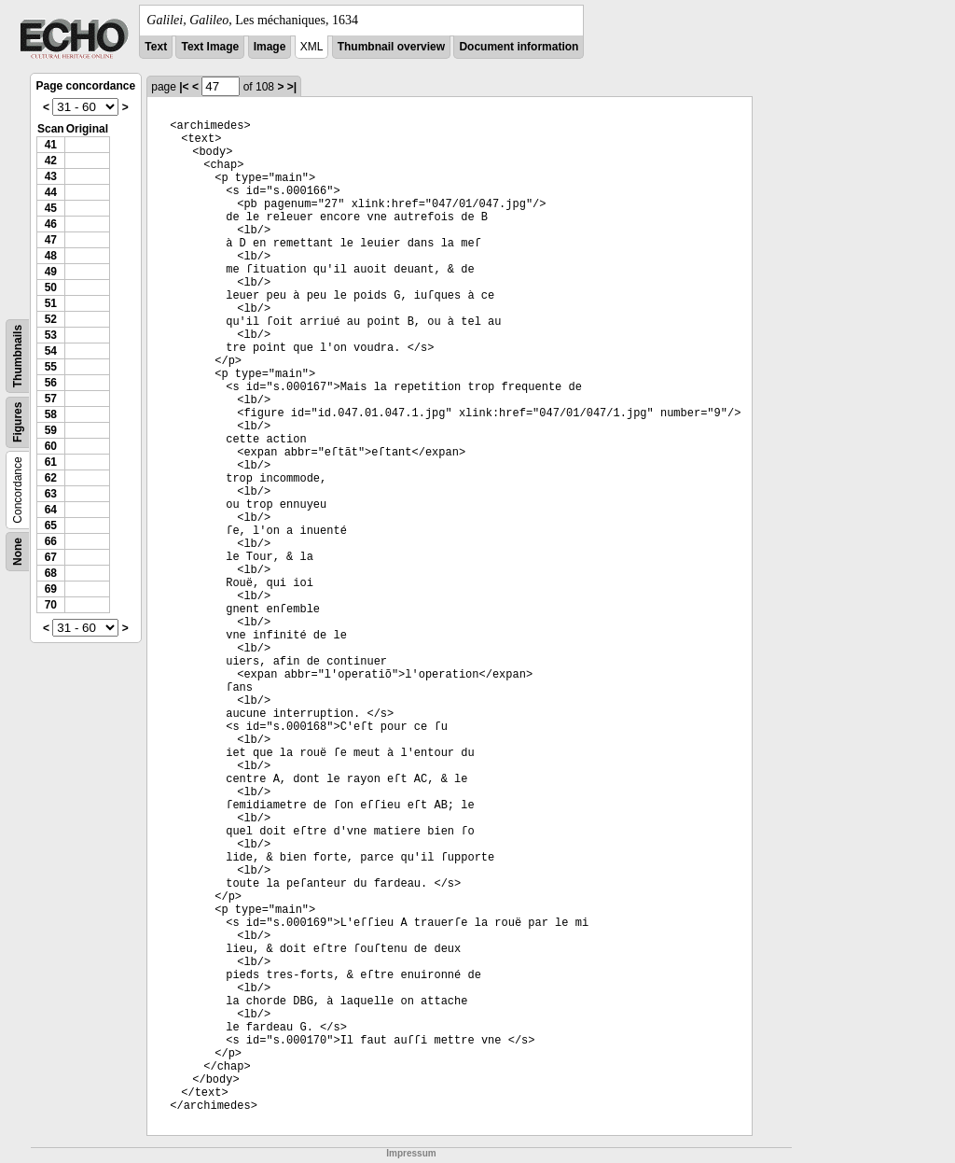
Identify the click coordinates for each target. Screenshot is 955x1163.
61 (51, 462)
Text (156, 46)
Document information (518, 46)
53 (51, 335)
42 (51, 160)
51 (51, 303)
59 (51, 430)
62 (51, 477)
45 (51, 208)
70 (51, 604)
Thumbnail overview (391, 46)
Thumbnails (17, 356)
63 (51, 493)
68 (51, 573)
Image (270, 46)
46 (51, 224)
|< (183, 86)
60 (51, 446)
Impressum (411, 1153)
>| (292, 86)
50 (51, 287)
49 (51, 271)
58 (51, 414)
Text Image (210, 46)
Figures (17, 422)
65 (51, 525)
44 (51, 192)
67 (51, 557)
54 (51, 350)
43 (51, 176)
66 (51, 541)
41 (51, 144)
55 (51, 366)
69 (51, 589)
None (17, 552)
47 (51, 239)
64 (51, 509)
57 (51, 398)
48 (51, 255)
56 (51, 382)
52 (51, 319)
